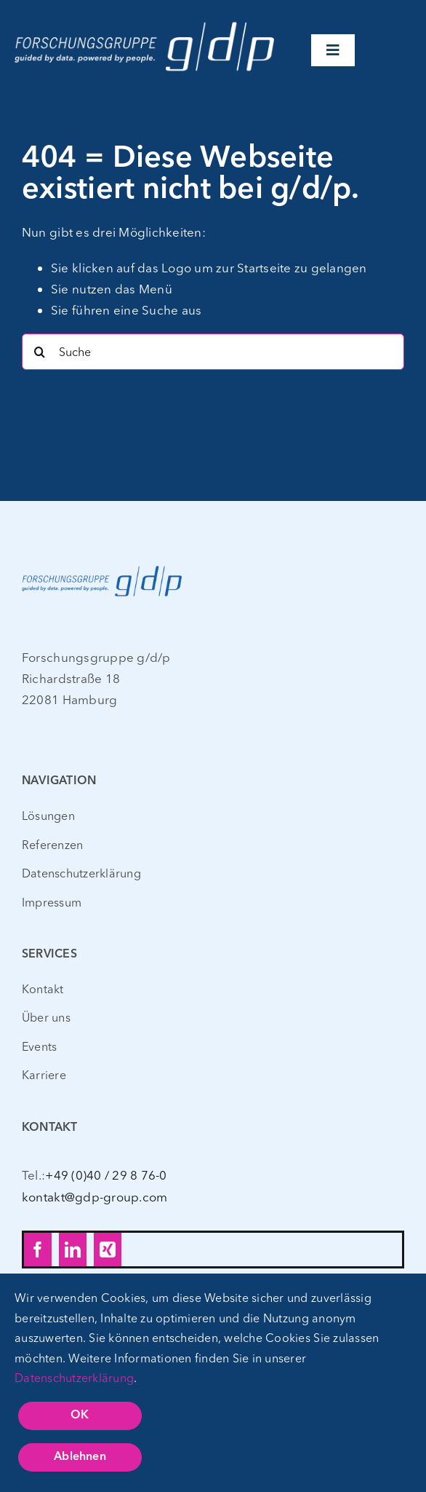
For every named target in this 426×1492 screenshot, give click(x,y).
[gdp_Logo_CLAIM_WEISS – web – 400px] (144, 20)
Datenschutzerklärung (74, 1377)
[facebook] (38, 1249)
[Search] (40, 351)
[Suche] (213, 351)
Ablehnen (80, 1457)
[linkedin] (73, 1249)
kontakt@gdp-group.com (94, 1196)
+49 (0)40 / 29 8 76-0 (105, 1175)
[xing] (107, 1249)
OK (80, 1415)
